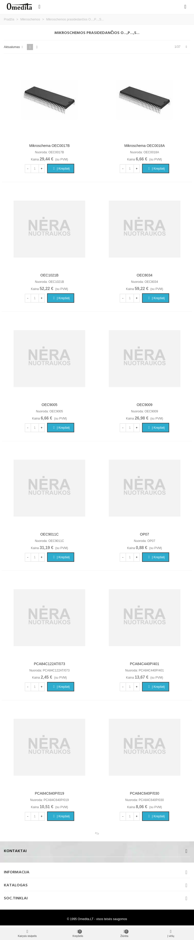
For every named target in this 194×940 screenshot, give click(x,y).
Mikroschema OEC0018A (144, 146)
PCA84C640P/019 (49, 793)
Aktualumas (14, 47)
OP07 (144, 534)
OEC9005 (49, 405)
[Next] (186, 46)
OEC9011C (49, 534)
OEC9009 (144, 405)
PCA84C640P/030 (144, 793)
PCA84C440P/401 (144, 664)
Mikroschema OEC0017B (49, 146)
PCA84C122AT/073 (49, 664)
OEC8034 (144, 275)
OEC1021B (49, 275)
